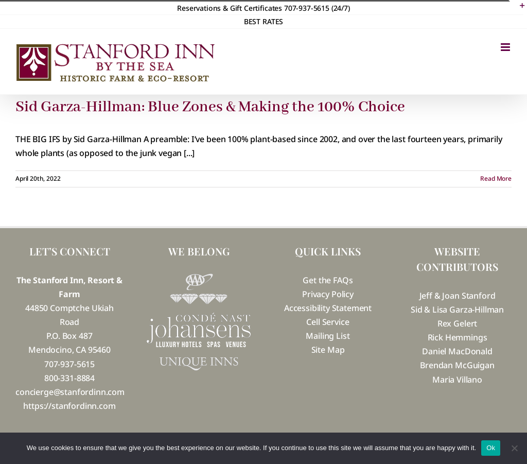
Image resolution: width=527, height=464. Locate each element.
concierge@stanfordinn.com (70, 392)
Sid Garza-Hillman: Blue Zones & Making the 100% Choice (210, 107)
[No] (514, 448)
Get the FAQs (328, 280)
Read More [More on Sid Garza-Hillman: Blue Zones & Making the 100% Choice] (496, 178)
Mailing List (327, 335)
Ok (490, 448)
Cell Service (327, 322)
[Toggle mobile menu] (506, 47)
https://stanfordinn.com (69, 405)
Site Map (328, 349)
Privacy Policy (328, 294)
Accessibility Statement (328, 308)
